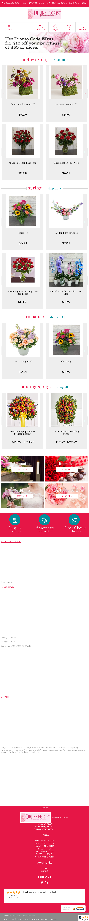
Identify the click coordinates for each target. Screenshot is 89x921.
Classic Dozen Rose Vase (66, 162)
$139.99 (22, 173)
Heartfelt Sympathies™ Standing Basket (22, 432)
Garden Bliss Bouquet (66, 232)
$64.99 (23, 243)
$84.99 (66, 114)
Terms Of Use (8, 919)
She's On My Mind (22, 361)
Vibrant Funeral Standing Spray (66, 432)
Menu (9, 29)
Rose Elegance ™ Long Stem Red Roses (23, 292)
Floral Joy (23, 232)
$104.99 (22, 302)
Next (85, 93)
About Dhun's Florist (11, 541)
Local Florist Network (39, 919)
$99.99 (23, 114)
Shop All (59, 60)
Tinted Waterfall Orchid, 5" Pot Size (66, 292)
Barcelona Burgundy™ (23, 104)
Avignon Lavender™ (66, 104)
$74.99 (66, 173)
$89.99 (66, 243)
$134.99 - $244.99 (22, 442)
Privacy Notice (22, 919)
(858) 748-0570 (12, 3)
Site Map (53, 919)
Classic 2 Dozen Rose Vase (22, 162)
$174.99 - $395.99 (66, 442)
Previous (3, 93)
